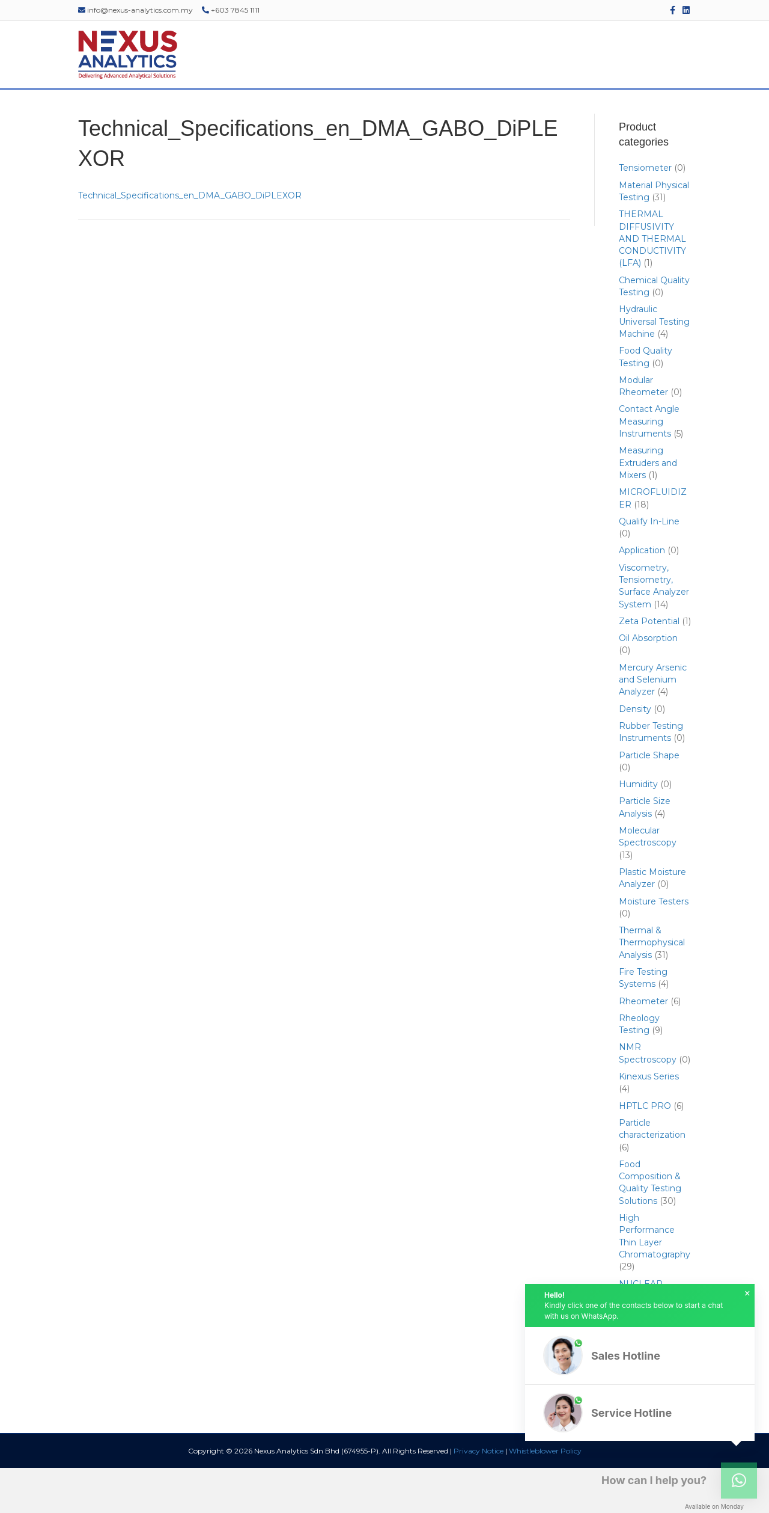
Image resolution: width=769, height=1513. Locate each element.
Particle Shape (649, 799)
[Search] (698, 112)
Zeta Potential (649, 665)
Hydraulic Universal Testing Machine (654, 366)
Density (635, 753)
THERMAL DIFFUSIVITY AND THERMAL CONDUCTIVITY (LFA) (652, 283)
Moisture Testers (653, 946)
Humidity (638, 829)
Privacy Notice (478, 1495)
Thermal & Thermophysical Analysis (652, 987)
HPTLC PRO (645, 1150)
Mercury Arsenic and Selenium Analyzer (653, 724)
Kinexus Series (649, 1121)
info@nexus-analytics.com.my (135, 9)
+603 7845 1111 (231, 9)
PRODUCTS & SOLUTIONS (230, 111)
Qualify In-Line (649, 565)
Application (642, 595)
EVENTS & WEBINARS (447, 111)
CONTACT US (660, 111)
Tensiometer (645, 212)
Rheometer (643, 1045)
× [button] (747, 1293)
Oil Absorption (648, 683)
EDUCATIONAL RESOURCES (562, 111)
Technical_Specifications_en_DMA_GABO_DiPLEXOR (190, 240)
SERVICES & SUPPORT (344, 111)
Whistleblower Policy (545, 1495)
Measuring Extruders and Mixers (648, 508)
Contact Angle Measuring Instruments (649, 466)
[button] (640, 1355)
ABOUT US (139, 111)
